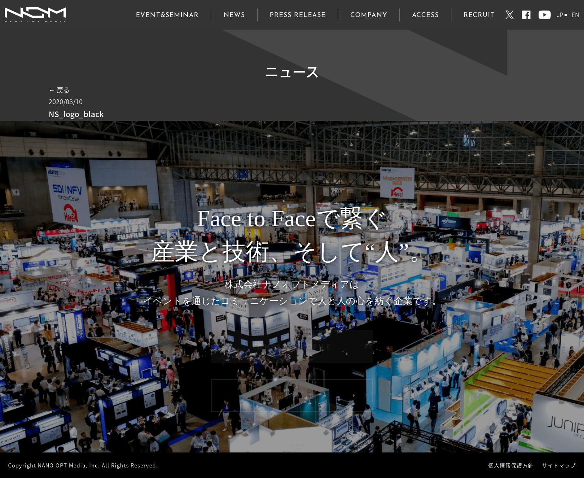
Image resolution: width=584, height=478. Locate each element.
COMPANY (368, 15)
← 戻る (59, 89)
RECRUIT (479, 15)
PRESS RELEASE (298, 15)
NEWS (234, 15)
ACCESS (425, 15)
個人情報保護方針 (511, 465)
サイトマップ (559, 465)
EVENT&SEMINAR (167, 15)
